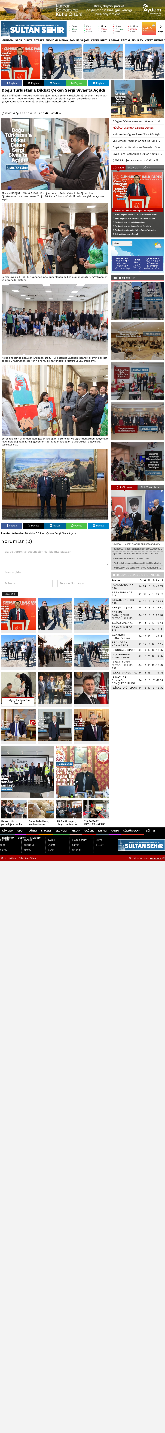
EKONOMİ (52, 40)
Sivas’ (65, 533)
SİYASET (39, 40)
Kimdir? (159, 40)
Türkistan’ (31, 533)
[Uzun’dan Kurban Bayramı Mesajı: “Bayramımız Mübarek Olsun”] (55, 726)
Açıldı (72, 533)
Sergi (58, 533)
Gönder (10, 594)
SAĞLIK (74, 40)
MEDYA (63, 40)
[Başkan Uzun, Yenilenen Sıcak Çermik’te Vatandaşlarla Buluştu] (55, 652)
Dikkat (42, 533)
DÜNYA (28, 40)
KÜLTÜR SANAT (109, 40)
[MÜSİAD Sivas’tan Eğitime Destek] (137, 99)
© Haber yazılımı (147, 858)
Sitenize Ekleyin (28, 858)
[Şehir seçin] (122, 243)
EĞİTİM (125, 40)
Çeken (50, 533)
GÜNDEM (8, 40)
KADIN (95, 40)
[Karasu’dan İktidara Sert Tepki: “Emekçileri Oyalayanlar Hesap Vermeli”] (20, 61)
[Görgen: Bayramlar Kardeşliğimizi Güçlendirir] (91, 689)
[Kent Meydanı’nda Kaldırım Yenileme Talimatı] (103, 61)
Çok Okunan (124, 487)
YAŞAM (84, 40)
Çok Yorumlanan (151, 487)
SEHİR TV (137, 40)
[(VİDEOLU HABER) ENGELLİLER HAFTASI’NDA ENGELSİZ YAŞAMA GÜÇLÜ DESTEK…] (137, 516)
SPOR (18, 40)
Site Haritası (8, 858)
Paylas (12, 83)
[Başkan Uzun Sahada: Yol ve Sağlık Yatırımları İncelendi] (91, 652)
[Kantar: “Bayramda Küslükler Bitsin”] (18, 726)
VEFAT (149, 40)
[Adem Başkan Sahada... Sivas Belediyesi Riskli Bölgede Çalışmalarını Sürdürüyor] (62, 61)
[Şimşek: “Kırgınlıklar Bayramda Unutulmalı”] (91, 726)
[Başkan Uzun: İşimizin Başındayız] (144, 61)
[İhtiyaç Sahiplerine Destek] (18, 689)
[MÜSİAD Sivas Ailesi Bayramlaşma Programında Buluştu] (55, 689)
